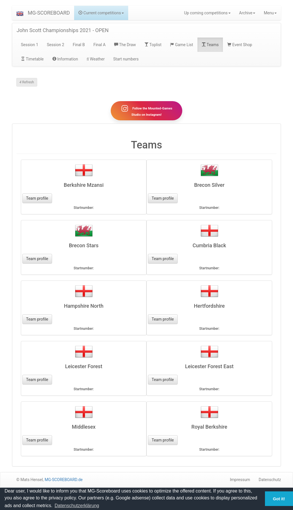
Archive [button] (247, 13)
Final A (99, 44)
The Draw (125, 44)
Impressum (240, 479)
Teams (210, 44)
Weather (96, 59)
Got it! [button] (279, 499)
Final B (79, 44)
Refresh (26, 82)
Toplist (152, 44)
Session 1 (29, 44)
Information (65, 59)
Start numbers (126, 59)
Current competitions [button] (101, 13)
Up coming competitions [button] (207, 13)
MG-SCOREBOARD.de (64, 479)
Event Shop (239, 44)
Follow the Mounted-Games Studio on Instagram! (146, 111)
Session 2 (55, 44)
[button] (20, 13)
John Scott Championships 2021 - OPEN (63, 30)
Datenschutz (270, 479)
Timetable (32, 59)
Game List (181, 44)
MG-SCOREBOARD (49, 13)
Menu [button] (270, 13)
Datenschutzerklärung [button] (77, 505)
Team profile (37, 198)
